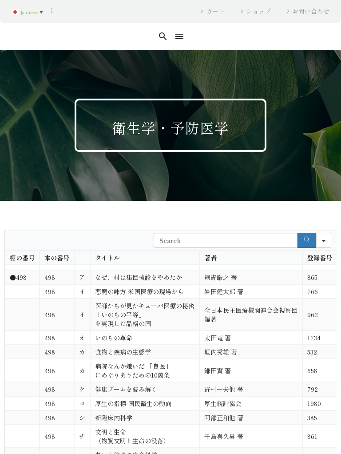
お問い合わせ (310, 11)
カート (215, 11)
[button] (163, 36)
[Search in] (323, 240)
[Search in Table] (225, 240)
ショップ (258, 11)
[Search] (306, 240)
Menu (179, 36)
